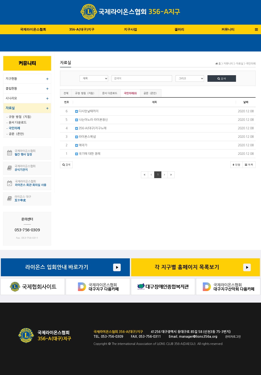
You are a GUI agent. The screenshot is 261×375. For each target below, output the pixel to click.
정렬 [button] (236, 164)
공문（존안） (151, 93)
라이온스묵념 (85, 136)
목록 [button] (249, 164)
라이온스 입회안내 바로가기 (56, 267)
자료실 (10, 108)
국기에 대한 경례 (87, 153)
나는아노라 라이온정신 (91, 119)
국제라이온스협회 (33, 29)
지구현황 (11, 78)
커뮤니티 (227, 29)
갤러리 (179, 29)
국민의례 (14, 128)
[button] (66, 164)
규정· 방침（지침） (85, 93)
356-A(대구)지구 (81, 29)
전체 (66, 93)
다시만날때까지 (87, 111)
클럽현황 (11, 88)
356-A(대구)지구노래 (90, 128)
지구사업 (130, 29)
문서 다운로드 (109, 93)
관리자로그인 (233, 336)
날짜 (245, 102)
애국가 (81, 145)
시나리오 (11, 98)
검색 (222, 78)
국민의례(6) (130, 93)
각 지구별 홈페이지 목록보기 (187, 267)
